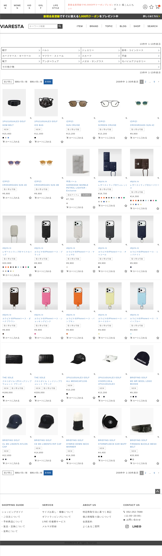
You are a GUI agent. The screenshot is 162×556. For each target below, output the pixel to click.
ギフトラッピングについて (56, 516)
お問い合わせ (132, 519)
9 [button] (154, 81)
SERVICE (47, 505)
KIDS (29, 6)
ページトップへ (157, 491)
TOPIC (109, 26)
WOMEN (17, 6)
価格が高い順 (36, 82)
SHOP (137, 26)
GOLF (41, 6)
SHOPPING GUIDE (13, 505)
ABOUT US (89, 505)
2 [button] (145, 81)
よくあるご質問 (91, 526)
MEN (5, 6)
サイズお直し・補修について (57, 512)
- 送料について (10, 531)
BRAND (94, 26)
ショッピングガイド (12, 512)
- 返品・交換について (13, 526)
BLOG (123, 26)
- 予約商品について (12, 521)
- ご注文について (11, 516)
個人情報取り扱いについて (97, 516)
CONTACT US (131, 505)
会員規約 (87, 521)
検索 (60, 26)
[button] (158, 82)
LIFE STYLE (55, 6)
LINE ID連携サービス (54, 521)
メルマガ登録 (49, 526)
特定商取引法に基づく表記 (97, 512)
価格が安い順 (21, 82)
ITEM (80, 26)
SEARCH (152, 26)
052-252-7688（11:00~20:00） (133, 514)
